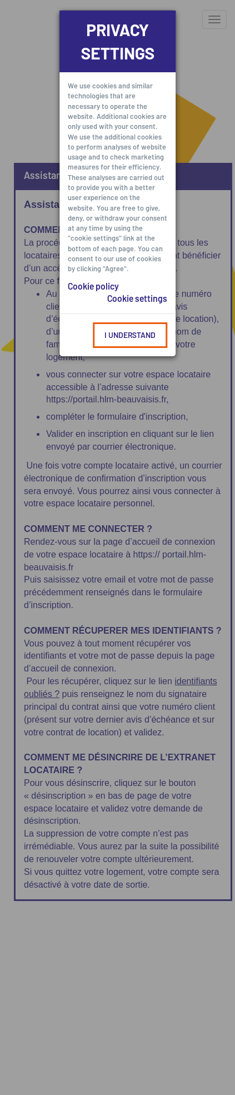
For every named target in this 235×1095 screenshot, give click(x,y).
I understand (130, 335)
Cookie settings (137, 298)
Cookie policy (93, 286)
